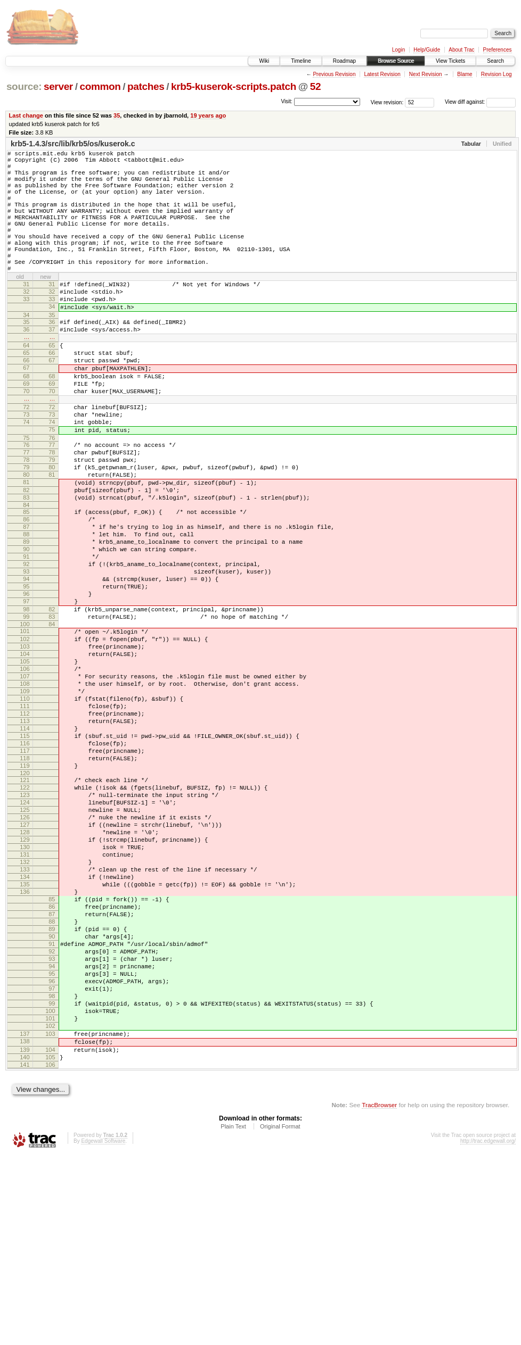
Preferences (497, 50)
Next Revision (425, 74)
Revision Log (496, 74)
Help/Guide (426, 50)
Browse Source (396, 61)
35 (116, 115)
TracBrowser (379, 1294)
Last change (26, 115)
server (58, 86)
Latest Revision (382, 74)
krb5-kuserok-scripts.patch (233, 86)
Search (495, 61)
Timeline (301, 61)
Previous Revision (334, 74)
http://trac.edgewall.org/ (488, 1331)
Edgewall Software (103, 1331)
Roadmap (344, 61)
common (99, 86)
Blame (464, 74)
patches (145, 86)
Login (398, 50)
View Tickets (450, 61)
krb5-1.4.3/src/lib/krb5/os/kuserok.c (73, 143)
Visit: (286, 101)
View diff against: (480, 102)
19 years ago (208, 115)
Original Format (280, 1316)
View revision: (387, 102)
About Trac (461, 50)
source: (24, 86)
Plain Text (233, 1316)
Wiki (264, 61)
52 (315, 86)
